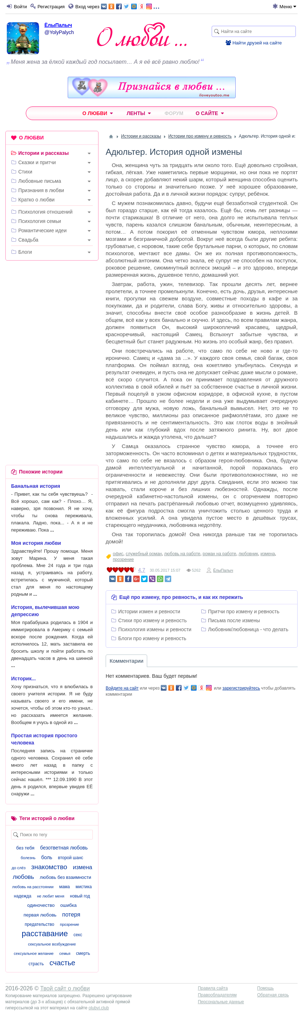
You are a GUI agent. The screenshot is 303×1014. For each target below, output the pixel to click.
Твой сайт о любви (65, 988)
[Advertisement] (51, 312)
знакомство (49, 867)
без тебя (25, 848)
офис (118, 553)
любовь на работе (182, 553)
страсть (36, 963)
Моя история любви (36, 543)
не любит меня (50, 896)
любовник (248, 553)
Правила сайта (212, 988)
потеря (71, 914)
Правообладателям (217, 995)
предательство (39, 924)
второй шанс (70, 857)
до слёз (19, 868)
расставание (45, 933)
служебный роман (144, 553)
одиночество (40, 905)
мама (64, 886)
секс (77, 934)
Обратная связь (273, 995)
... (130, 5)
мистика (84, 886)
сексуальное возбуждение (52, 944)
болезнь (28, 858)
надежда (23, 896)
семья (65, 953)
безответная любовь (64, 848)
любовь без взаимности (65, 877)
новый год (80, 896)
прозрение (123, 559)
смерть (83, 953)
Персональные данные (221, 1001)
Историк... (23, 678)
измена (267, 553)
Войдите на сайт (122, 688)
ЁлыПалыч (58, 25)
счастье (62, 963)
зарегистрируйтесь (241, 688)
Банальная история (35, 486)
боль (46, 857)
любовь (23, 876)
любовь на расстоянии (33, 887)
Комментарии (126, 661)
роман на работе (219, 553)
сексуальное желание (34, 953)
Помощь (265, 988)
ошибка (68, 905)
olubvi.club (98, 1007)
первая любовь (40, 915)
